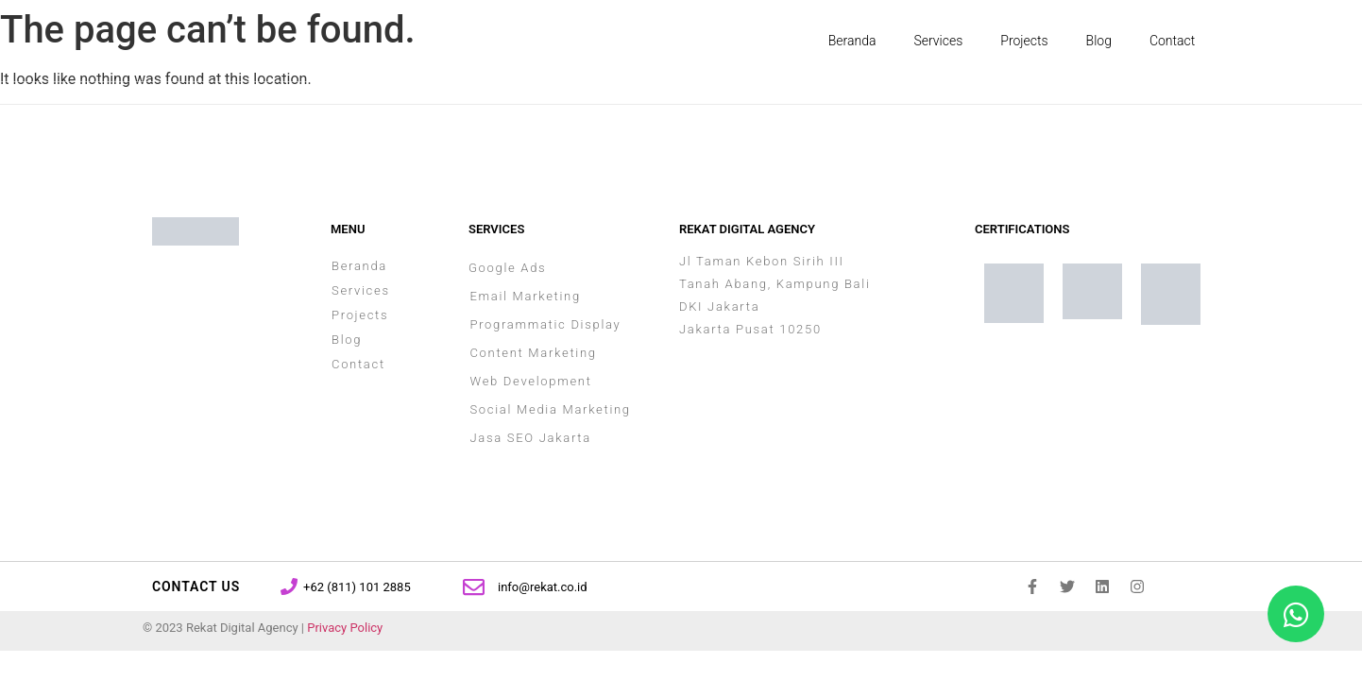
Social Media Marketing (549, 409)
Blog (1099, 40)
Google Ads (507, 268)
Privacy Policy (345, 627)
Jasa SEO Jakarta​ (529, 438)
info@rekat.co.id (542, 587)
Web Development (530, 381)
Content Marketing (532, 353)
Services (938, 40)
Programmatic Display (545, 324)
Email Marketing (524, 296)
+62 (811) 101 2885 (357, 587)
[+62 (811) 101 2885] (289, 586)
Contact (1172, 40)
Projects (1023, 40)
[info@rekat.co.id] (474, 587)
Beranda (852, 40)
